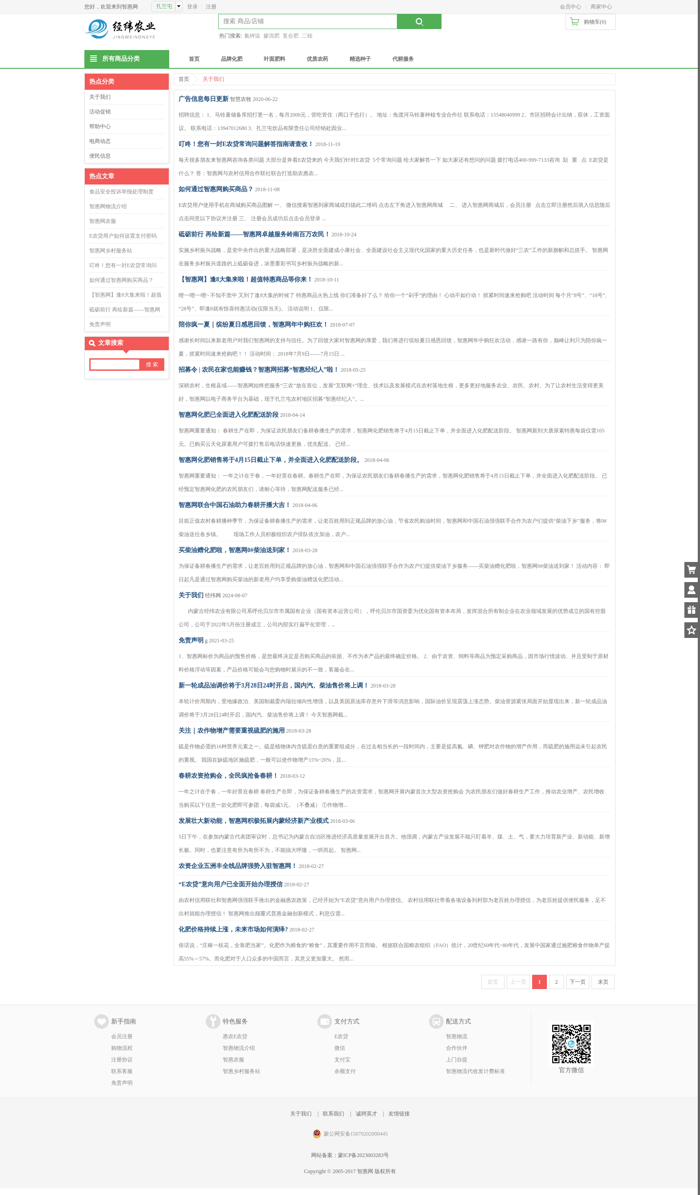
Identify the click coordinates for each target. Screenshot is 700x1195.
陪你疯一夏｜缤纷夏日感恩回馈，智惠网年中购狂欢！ (254, 324)
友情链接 (399, 1114)
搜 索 (152, 364)
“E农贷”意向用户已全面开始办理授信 (231, 884)
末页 (603, 982)
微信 (339, 1048)
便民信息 (100, 156)
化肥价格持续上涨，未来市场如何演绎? (233, 929)
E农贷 (341, 1036)
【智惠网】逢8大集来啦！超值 (125, 295)
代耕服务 (403, 59)
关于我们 (100, 97)
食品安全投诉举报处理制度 (121, 192)
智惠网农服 (102, 221)
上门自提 (456, 1060)
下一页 (578, 982)
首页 (194, 59)
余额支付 (345, 1071)
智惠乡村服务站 (241, 1071)
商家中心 (601, 7)
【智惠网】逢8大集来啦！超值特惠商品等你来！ (246, 279)
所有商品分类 (121, 58)
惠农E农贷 (235, 1036)
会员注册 (122, 1036)
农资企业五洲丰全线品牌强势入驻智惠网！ (238, 866)
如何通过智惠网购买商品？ (121, 280)
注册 (211, 7)
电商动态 (100, 141)
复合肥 (291, 36)
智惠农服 (233, 1060)
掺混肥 (271, 36)
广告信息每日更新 (204, 99)
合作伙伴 (456, 1048)
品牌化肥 (231, 59)
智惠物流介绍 (239, 1048)
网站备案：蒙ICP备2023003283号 (350, 1155)
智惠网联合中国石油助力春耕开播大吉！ (235, 505)
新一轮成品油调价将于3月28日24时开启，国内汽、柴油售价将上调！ (274, 685)
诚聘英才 (366, 1114)
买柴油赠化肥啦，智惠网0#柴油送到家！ (235, 550)
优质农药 (317, 59)
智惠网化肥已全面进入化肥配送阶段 (229, 414)
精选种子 (360, 59)
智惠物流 (456, 1036)
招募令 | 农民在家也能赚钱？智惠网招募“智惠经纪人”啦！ (259, 369)
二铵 (307, 36)
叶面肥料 (274, 59)
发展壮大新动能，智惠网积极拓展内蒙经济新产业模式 (254, 821)
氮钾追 (252, 36)
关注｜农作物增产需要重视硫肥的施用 (232, 730)
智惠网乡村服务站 (110, 250)
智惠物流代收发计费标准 (475, 1071)
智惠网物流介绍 (108, 206)
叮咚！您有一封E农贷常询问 (123, 265)
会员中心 (570, 7)
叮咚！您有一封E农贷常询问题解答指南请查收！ (246, 144)
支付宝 (342, 1060)
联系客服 (122, 1071)
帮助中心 (100, 126)
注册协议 (122, 1060)
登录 (192, 7)
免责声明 (100, 324)
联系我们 (333, 1114)
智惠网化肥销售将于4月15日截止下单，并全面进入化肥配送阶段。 (271, 460)
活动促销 (100, 112)
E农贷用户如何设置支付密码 (123, 236)
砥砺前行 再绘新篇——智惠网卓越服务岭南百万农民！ (254, 234)
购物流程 (122, 1048)
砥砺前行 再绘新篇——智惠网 (124, 309)
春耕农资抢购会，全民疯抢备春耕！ (229, 775)
